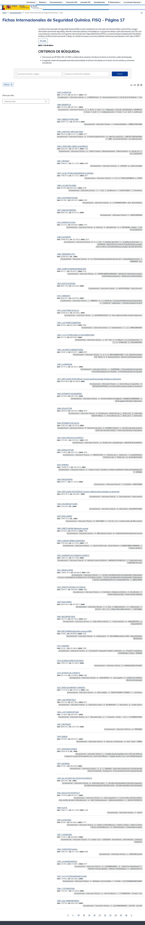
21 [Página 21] (94, 896)
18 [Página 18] (78, 896)
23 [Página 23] (104, 896)
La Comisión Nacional (132, 12)
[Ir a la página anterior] (62, 896)
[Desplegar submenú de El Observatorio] (121, 12)
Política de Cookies (108, 913)
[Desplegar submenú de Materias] (47, 12)
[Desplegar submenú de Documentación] (63, 12)
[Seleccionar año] (20, 106)
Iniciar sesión (135, 4)
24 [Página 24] (110, 896)
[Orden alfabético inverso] (141, 90)
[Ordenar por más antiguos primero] (134, 90)
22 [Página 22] (99, 896)
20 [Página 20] (88, 896)
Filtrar (8, 89)
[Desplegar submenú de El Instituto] (36, 12)
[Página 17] (72, 896)
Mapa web (78, 913)
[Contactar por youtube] (76, 909)
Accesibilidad (96, 913)
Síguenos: (55, 908)
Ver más (43, 46)
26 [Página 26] (120, 896)
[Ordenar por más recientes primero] (131, 90)
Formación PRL (71, 12)
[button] (142, 18)
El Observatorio (114, 12)
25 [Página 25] (115, 896)
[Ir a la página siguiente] (125, 896)
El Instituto (31, 12)
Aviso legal (87, 913)
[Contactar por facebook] (90, 909)
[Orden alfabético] (138, 90)
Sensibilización (99, 12)
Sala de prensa (34, 913)
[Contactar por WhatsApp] (62, 909)
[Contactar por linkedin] (83, 909)
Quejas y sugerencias (59, 913)
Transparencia (45, 913)
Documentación (56, 12)
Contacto (70, 913)
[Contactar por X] (69, 909)
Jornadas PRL (86, 12)
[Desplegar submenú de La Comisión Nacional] (141, 12)
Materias (42, 12)
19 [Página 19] (83, 896)
